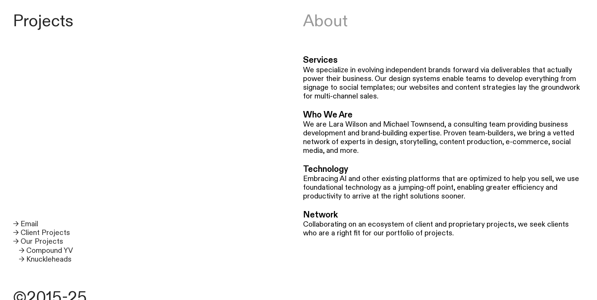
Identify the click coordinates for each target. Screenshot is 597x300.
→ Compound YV (46, 251)
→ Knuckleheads (45, 259)
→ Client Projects (41, 233)
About (325, 21)
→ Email (25, 224)
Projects (43, 21)
